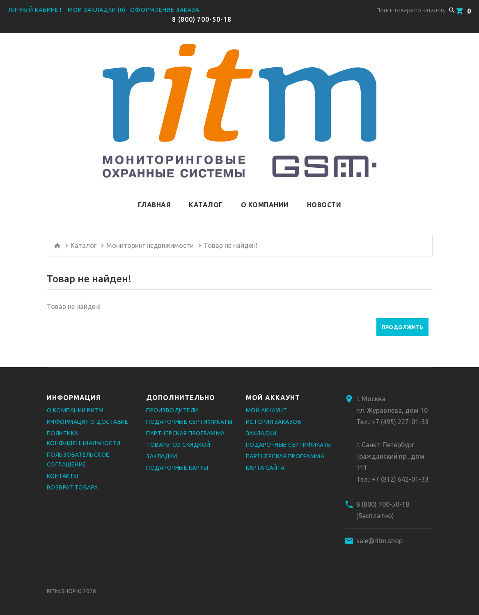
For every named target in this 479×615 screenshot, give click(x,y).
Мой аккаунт (266, 410)
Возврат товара (72, 487)
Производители (172, 410)
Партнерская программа (185, 433)
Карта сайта (265, 467)
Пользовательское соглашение (78, 459)
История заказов (274, 421)
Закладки (161, 456)
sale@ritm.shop (379, 540)
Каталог (83, 245)
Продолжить (402, 327)
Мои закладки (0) (97, 10)
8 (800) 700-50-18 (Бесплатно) (382, 510)
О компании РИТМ (75, 410)
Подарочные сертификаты (189, 421)
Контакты (62, 476)
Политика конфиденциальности (84, 438)
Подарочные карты (177, 467)
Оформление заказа (164, 10)
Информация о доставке (87, 421)
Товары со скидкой (178, 444)
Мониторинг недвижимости (150, 245)
